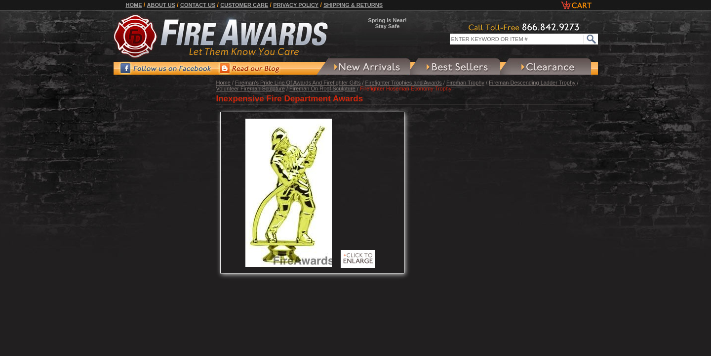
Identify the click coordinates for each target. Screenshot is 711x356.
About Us (161, 5)
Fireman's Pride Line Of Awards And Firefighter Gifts (297, 83)
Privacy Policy (295, 5)
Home (134, 5)
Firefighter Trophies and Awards (403, 83)
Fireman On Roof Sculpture (322, 88)
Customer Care (244, 5)
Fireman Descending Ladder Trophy (532, 83)
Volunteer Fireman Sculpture (250, 88)
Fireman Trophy (465, 83)
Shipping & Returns (353, 5)
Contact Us (197, 5)
